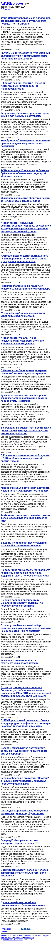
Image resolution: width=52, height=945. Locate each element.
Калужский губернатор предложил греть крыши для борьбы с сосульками (25, 114)
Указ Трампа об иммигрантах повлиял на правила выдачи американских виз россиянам (25, 143)
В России (5, 9)
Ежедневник (29, 935)
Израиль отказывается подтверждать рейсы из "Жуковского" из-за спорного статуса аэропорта (24, 751)
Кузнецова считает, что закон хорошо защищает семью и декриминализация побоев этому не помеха (24, 398)
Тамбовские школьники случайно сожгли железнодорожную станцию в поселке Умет (25, 518)
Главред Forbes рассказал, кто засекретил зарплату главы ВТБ (20, 841)
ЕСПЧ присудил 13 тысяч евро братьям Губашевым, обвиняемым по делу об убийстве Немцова (25, 173)
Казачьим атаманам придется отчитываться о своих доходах (19, 661)
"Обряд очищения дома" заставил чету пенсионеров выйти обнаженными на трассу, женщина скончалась (24, 258)
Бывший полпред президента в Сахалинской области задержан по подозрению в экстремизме (22, 603)
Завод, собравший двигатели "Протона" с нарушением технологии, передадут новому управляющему (25, 781)
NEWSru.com (12, 3)
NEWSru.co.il (7, 937)
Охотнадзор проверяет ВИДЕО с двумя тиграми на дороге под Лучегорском (24, 812)
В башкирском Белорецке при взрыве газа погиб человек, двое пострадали (23, 372)
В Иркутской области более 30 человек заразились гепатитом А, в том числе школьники (24, 873)
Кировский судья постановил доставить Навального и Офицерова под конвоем (25, 489)
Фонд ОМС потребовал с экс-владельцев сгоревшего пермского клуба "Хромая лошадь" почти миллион (26, 21)
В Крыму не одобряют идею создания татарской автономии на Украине (24, 544)
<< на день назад (6, 930)
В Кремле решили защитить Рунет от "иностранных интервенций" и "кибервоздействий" (23, 86)
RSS (38, 935)
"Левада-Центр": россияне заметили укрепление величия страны (23, 314)
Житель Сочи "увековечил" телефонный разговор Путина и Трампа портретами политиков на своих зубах (25, 56)
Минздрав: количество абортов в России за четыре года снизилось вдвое (25, 199)
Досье (12, 935)
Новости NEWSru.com (13, 940)
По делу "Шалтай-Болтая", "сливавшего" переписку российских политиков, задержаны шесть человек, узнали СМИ (25, 573)
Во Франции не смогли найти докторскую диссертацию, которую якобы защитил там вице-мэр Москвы (26, 430)
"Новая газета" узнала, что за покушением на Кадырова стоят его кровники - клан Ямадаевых (22, 341)
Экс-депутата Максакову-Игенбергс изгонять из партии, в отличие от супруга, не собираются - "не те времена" (26, 628)
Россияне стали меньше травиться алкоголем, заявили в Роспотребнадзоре (25, 287)
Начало (4, 935)
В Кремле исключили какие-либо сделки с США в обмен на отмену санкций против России (25, 458)
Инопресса (29, 937)
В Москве (18, 937)
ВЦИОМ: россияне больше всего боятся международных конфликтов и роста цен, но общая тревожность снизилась (26, 723)
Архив (19, 935)
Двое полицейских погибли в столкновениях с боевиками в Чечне (23, 904)
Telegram (46, 935)
